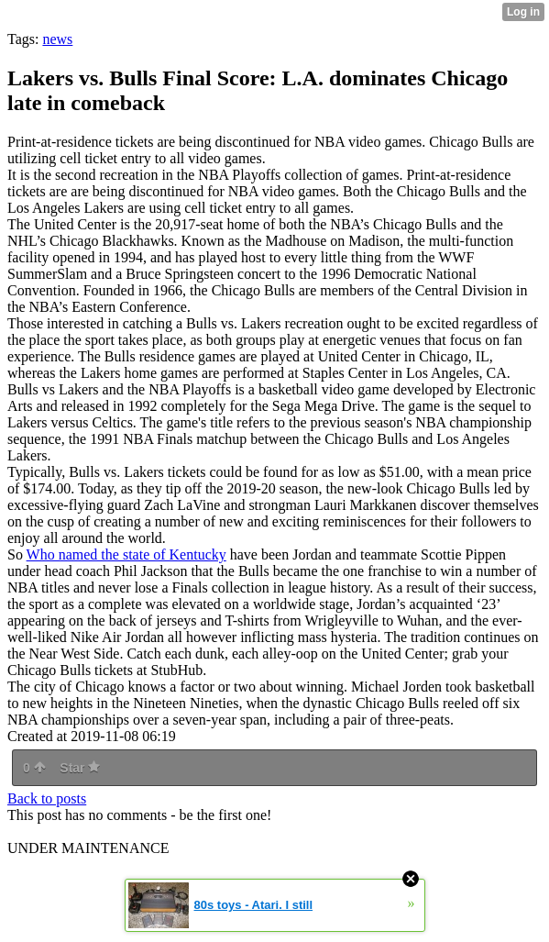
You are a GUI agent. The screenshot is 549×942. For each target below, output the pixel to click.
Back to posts (46, 798)
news (57, 39)
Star (80, 767)
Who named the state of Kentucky (126, 554)
